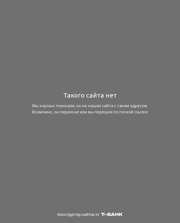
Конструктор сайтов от (90, 214)
